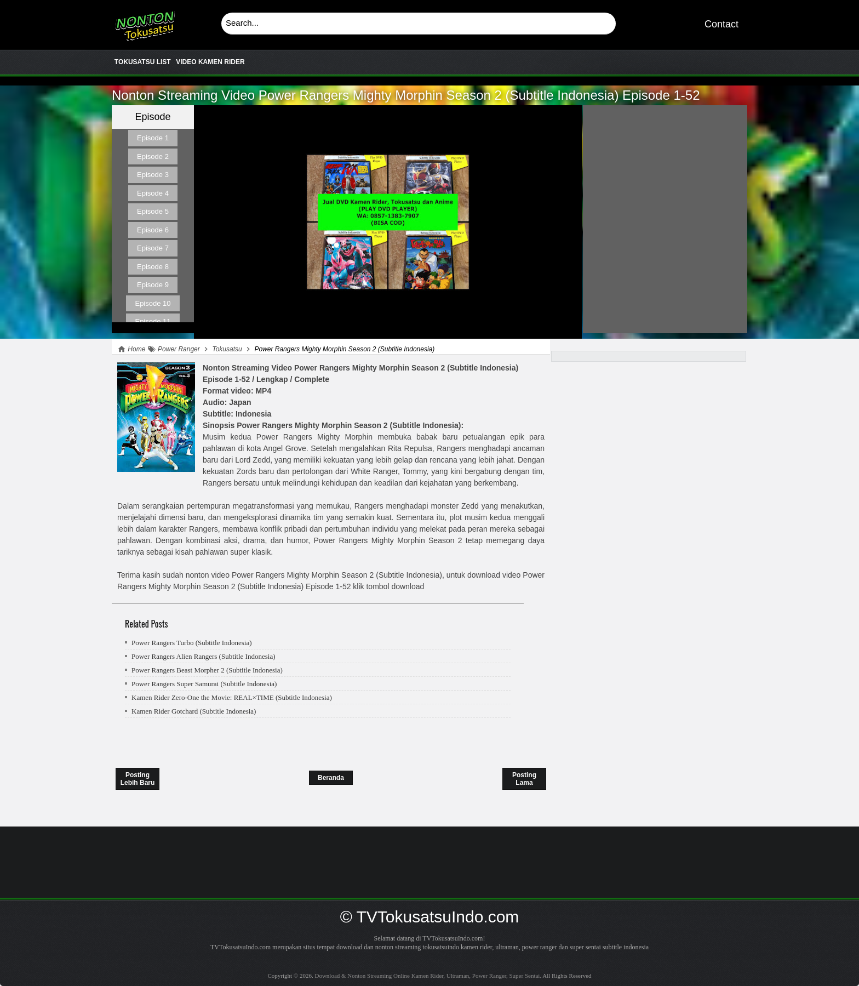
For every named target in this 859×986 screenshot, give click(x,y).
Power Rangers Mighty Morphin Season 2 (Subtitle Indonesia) (406, 95)
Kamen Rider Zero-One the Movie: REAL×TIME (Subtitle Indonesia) (231, 697)
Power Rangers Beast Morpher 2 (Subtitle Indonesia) (207, 670)
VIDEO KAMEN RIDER (210, 62)
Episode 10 (152, 303)
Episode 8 (153, 267)
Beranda (331, 778)
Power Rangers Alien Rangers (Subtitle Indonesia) (203, 656)
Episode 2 (153, 156)
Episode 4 (153, 193)
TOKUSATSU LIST (142, 62)
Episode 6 (153, 230)
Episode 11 (152, 321)
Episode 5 (153, 211)
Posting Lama (524, 778)
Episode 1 (153, 138)
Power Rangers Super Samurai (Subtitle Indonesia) (204, 684)
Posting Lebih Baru (138, 778)
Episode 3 (153, 174)
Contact (721, 24)
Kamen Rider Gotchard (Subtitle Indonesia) (193, 711)
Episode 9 (153, 285)
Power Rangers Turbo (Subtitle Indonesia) (191, 643)
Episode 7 (153, 248)
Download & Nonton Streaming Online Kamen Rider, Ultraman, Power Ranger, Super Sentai (144, 22)
